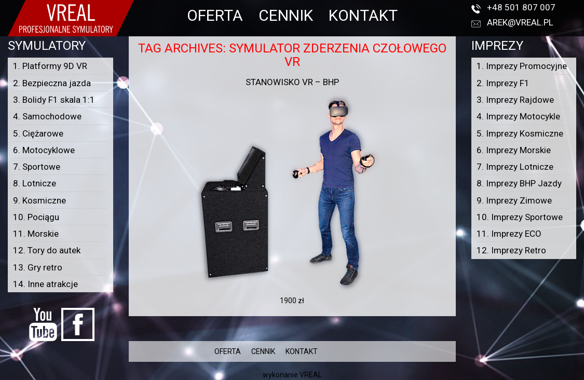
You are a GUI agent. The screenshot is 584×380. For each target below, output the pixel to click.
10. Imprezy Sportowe (520, 217)
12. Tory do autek (46, 250)
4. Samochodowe (47, 116)
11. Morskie (36, 233)
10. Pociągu (36, 217)
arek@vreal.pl (520, 22)
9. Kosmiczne (39, 200)
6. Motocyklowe (44, 150)
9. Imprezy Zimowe (514, 200)
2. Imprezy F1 (503, 83)
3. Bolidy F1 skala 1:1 (54, 99)
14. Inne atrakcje (45, 284)
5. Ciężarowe (38, 133)
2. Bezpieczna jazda (52, 83)
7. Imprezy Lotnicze (515, 166)
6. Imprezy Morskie (514, 150)
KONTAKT (363, 15)
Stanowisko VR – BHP (292, 82)
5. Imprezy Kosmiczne (520, 133)
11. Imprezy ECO (509, 233)
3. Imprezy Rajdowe (515, 99)
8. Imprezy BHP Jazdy (519, 183)
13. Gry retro (37, 267)
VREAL (311, 375)
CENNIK (286, 15)
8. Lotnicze (34, 183)
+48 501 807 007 (521, 7)
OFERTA (215, 15)
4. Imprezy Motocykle (518, 116)
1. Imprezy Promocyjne (522, 66)
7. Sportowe (36, 166)
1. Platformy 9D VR (50, 66)
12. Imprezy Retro (511, 250)
